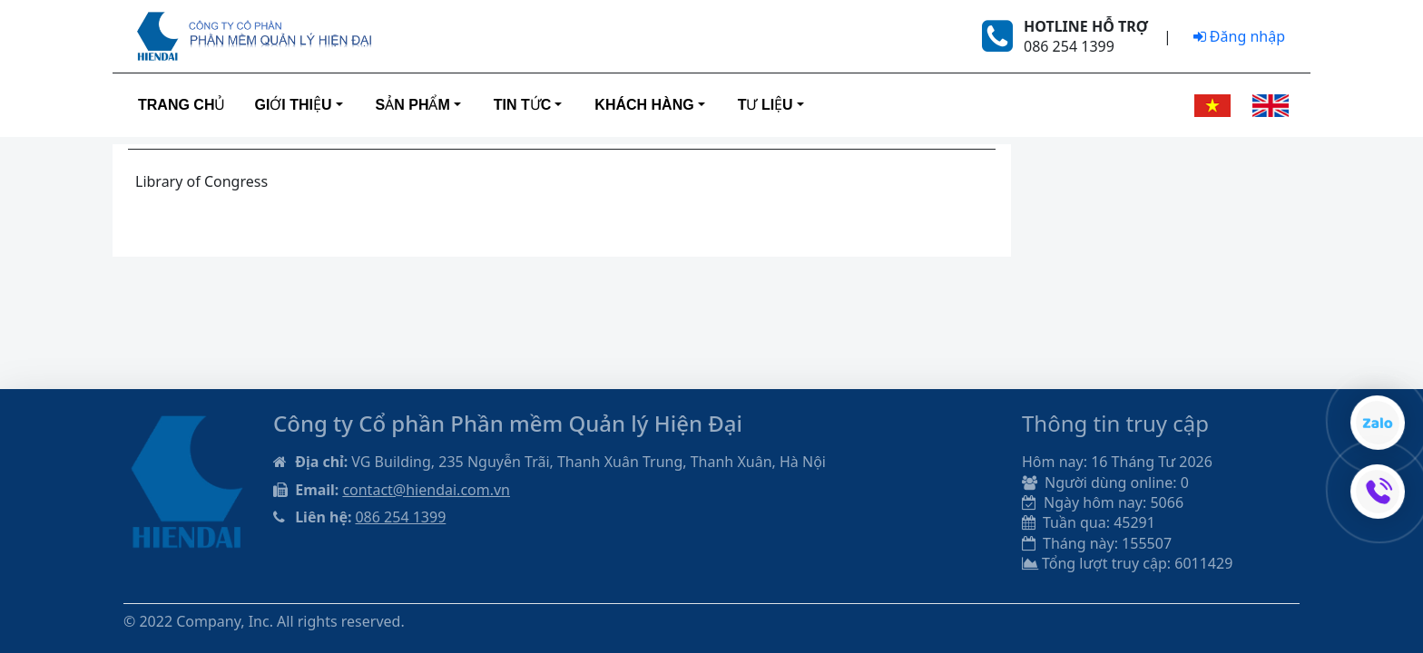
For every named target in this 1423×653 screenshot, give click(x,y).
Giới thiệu (292, 104)
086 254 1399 (400, 517)
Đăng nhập (1239, 36)
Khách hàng (643, 104)
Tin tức (523, 104)
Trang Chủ (181, 104)
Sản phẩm (413, 104)
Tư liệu (765, 104)
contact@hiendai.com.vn (426, 490)
